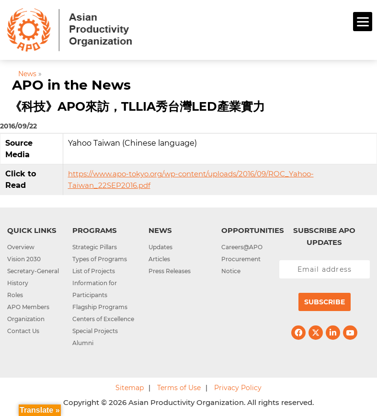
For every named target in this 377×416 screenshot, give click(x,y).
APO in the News (71, 85)
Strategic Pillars (94, 247)
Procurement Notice (241, 265)
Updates (160, 247)
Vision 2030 (24, 259)
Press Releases (170, 271)
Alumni (82, 343)
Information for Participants (94, 289)
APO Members (28, 307)
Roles (15, 295)
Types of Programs (99, 259)
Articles (159, 259)
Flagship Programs (99, 307)
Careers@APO (242, 247)
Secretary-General (33, 271)
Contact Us (23, 331)
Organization (26, 319)
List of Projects (93, 271)
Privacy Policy (238, 387)
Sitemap (129, 387)
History (17, 283)
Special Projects (95, 331)
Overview (20, 247)
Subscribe (324, 302)
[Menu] (362, 21)
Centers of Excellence (103, 319)
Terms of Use (179, 387)
